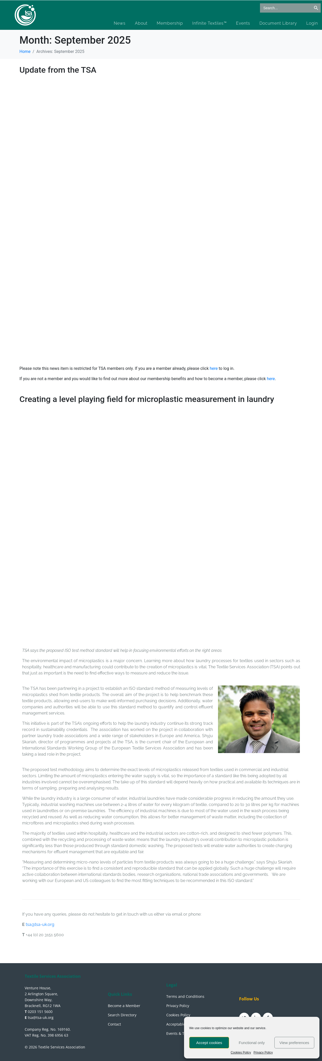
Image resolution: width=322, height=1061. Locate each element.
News (120, 23)
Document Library (278, 23)
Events (243, 23)
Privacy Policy (263, 1052)
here (214, 368)
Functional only (252, 1042)
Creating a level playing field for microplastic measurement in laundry (147, 399)
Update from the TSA (58, 70)
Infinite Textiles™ (209, 23)
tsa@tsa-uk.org (40, 924)
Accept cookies (209, 1042)
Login (312, 23)
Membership (170, 23)
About (141, 23)
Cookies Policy (241, 1052)
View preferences (294, 1042)
